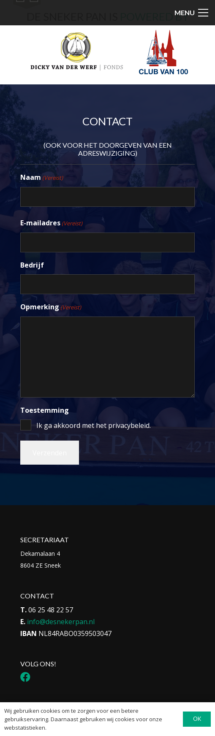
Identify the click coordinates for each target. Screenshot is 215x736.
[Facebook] (25, 677)
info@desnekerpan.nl (61, 621)
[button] (191, 12)
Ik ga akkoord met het (93, 425)
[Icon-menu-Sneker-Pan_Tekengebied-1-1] (27, 19)
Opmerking (50, 307)
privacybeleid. (129, 425)
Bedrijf (32, 265)
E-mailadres (51, 223)
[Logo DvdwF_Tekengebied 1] (76, 51)
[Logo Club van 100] (163, 52)
